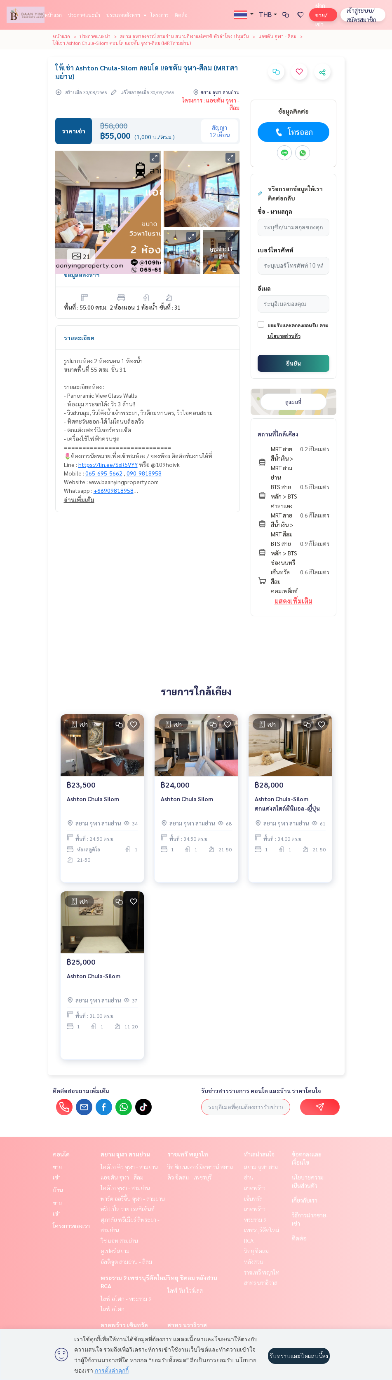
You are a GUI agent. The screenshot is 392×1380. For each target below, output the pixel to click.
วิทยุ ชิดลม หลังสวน (192, 1277)
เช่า (57, 1177)
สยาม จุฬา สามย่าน (125, 1154)
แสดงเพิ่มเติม (293, 601)
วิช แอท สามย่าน (119, 1240)
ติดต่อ (181, 15)
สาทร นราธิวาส (187, 1325)
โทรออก (293, 132)
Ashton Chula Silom (93, 798)
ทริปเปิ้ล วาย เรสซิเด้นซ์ (128, 1208)
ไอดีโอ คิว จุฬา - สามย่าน (129, 1166)
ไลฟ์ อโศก (112, 1308)
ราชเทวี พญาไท (187, 1154)
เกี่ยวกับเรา (304, 1200)
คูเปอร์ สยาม (115, 1250)
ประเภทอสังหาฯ (125, 15)
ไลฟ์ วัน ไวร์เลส (185, 1290)
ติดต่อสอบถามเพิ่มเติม (81, 1090)
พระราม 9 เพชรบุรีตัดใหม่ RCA (261, 1230)
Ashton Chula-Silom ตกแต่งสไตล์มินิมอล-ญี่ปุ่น (287, 803)
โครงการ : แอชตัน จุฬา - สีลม (210, 103)
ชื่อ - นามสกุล (275, 211)
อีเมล (264, 288)
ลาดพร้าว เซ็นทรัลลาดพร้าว (254, 1198)
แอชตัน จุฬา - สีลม (277, 36)
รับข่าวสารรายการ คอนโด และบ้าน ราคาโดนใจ (261, 1090)
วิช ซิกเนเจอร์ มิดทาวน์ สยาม (200, 1166)
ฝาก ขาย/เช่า (321, 15)
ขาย (57, 1166)
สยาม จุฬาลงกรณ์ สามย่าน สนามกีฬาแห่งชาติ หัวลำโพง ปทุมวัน (184, 36)
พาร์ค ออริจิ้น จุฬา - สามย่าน (133, 1198)
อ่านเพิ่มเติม (79, 499)
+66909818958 (114, 490)
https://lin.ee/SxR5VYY (108, 464)
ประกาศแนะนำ (84, 15)
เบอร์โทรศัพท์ (275, 250)
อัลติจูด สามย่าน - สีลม (126, 1261)
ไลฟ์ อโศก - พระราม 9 (126, 1298)
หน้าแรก (53, 15)
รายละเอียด (79, 337)
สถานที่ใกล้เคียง (278, 434)
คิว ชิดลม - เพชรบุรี (189, 1177)
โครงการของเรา (71, 1225)
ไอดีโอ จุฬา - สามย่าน (125, 1187)
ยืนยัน (293, 363)
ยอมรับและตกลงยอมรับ (293, 325)
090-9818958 (144, 473)
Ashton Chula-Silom (93, 975)
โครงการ (159, 15)
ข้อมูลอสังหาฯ (82, 274)
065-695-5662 (103, 473)
